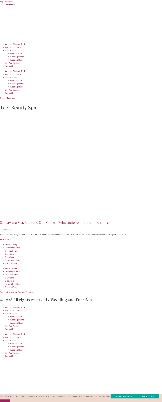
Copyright (9, 254)
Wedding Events (17, 56)
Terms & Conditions (13, 260)
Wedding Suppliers (13, 47)
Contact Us (9, 66)
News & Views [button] (11, 50)
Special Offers (16, 53)
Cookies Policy (11, 251)
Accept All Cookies (124, 396)
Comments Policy (12, 248)
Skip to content (6, 1)
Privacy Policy (11, 244)
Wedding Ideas (16, 60)
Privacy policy (148, 396)
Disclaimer (9, 257)
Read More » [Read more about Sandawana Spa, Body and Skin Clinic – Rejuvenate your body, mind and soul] (5, 239)
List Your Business (12, 63)
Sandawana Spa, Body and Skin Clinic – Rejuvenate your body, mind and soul (56, 222)
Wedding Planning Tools (15, 44)
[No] (5, 400)
